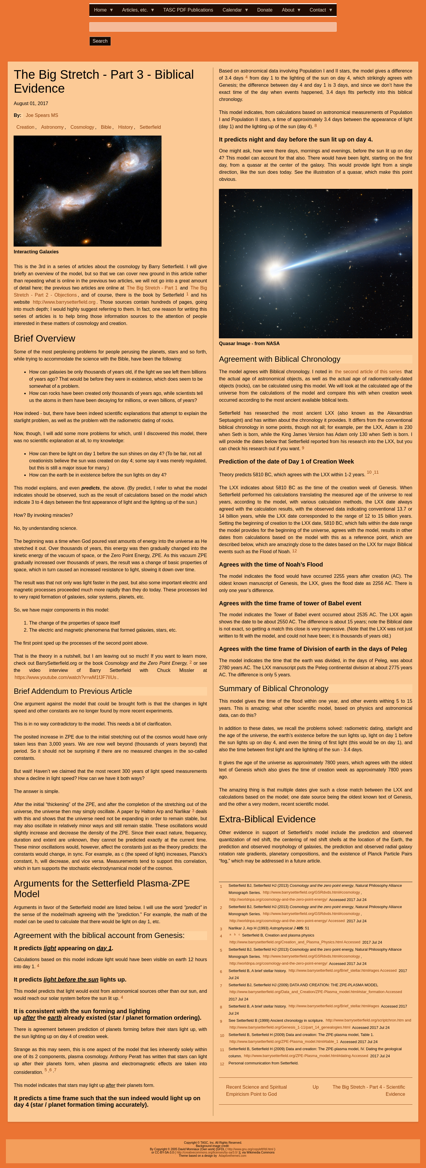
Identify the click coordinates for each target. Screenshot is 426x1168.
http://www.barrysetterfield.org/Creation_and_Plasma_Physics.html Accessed (295, 942)
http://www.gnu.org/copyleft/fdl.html (250, 1149)
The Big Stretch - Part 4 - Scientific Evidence (369, 1091)
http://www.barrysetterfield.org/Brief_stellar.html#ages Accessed (343, 970)
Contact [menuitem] (319, 11)
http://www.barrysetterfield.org (64, 302)
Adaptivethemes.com (232, 1155)
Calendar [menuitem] (233, 11)
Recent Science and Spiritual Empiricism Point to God (256, 1091)
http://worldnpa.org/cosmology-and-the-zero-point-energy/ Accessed (287, 921)
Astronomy (52, 127)
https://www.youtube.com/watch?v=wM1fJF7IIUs (66, 677)
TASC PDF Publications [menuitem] (188, 9)
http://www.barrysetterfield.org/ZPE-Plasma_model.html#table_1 (284, 1042)
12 (294, 550)
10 (369, 472)
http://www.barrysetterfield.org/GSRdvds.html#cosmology (311, 892)
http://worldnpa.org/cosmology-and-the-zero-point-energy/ (278, 899)
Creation (25, 127)
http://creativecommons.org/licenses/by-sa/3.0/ (207, 1152)
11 (376, 472)
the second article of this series (368, 371)
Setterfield (150, 127)
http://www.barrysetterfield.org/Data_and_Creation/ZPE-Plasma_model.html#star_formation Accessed (316, 992)
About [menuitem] (289, 11)
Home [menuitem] (101, 11)
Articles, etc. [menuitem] (136, 11)
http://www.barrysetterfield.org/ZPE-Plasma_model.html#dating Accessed (306, 1056)
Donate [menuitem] (264, 9)
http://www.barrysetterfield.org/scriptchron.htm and (368, 1020)
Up (316, 1087)
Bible (106, 127)
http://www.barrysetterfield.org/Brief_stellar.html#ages (334, 1006)
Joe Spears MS (42, 115)
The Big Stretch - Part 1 (152, 287)
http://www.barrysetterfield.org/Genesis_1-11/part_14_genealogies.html (290, 1027)
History (125, 127)
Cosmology (82, 127)
